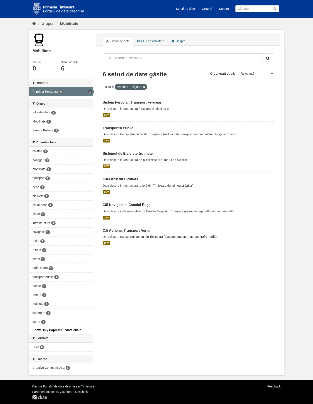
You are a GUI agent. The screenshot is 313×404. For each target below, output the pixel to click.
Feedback (274, 386)
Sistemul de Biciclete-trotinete (128, 153)
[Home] (34, 23)
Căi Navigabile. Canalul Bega (127, 205)
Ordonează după (222, 73)
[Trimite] (275, 8)
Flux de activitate (150, 41)
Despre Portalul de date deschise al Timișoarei (63, 386)
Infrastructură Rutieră (120, 179)
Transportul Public (118, 128)
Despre (224, 8)
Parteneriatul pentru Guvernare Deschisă (60, 392)
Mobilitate (69, 23)
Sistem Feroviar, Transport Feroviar (132, 102)
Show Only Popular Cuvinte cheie (56, 330)
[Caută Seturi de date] (257, 8)
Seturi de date (185, 8)
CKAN (39, 397)
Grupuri (207, 8)
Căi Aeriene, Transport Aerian (127, 230)
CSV (106, 115)
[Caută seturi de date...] (182, 58)
